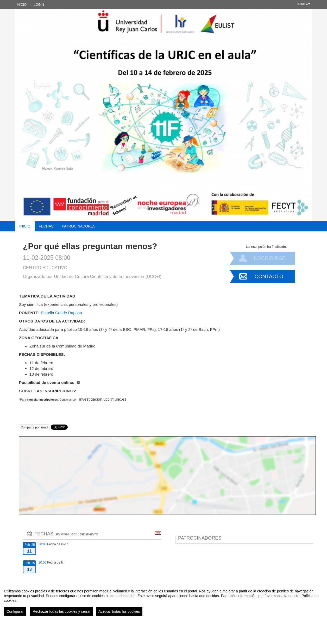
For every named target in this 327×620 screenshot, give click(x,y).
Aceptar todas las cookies (119, 611)
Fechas (46, 226)
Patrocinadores (79, 226)
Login (39, 5)
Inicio (21, 5)
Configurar (15, 611)
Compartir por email (34, 427)
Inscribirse (269, 258)
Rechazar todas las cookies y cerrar (62, 611)
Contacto (269, 276)
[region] (163, 600)
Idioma (303, 4)
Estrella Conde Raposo (61, 313)
